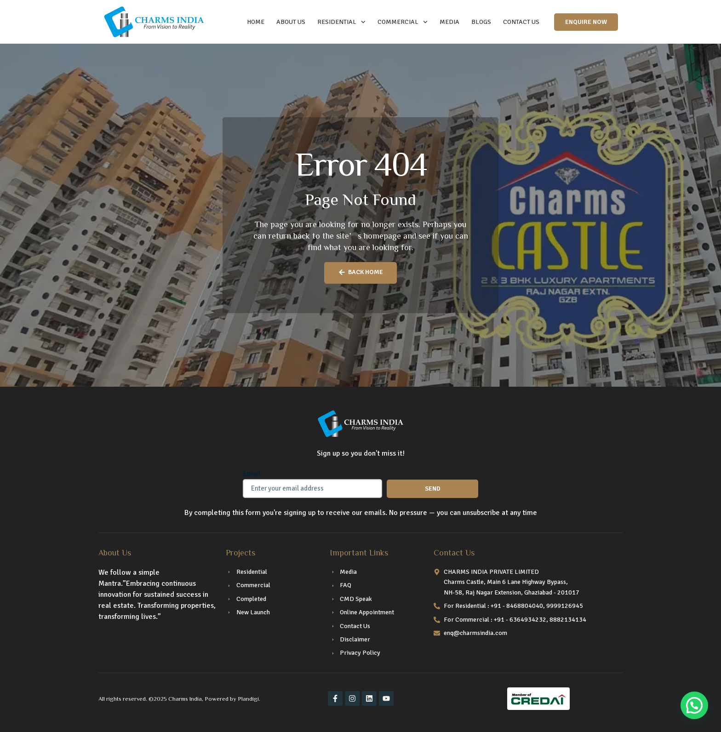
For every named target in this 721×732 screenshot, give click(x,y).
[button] (694, 705)
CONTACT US (521, 22)
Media (449, 22)
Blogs (481, 22)
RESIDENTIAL (341, 22)
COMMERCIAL (403, 22)
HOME (255, 22)
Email (252, 473)
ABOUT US (290, 22)
